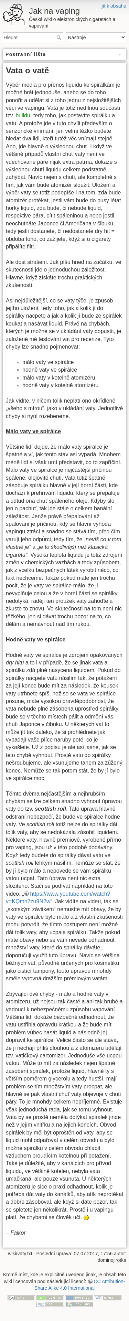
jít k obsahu (113, 6)
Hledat (59, 37)
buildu (22, 115)
